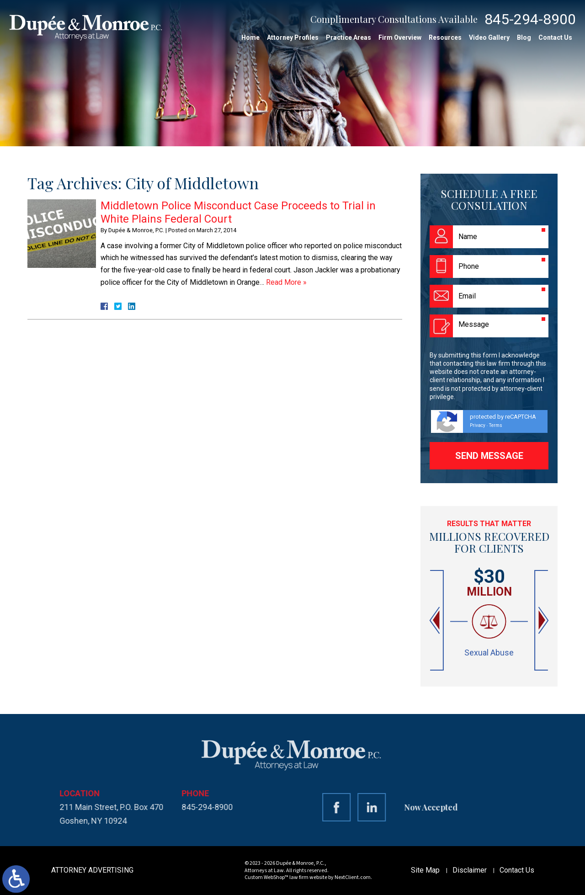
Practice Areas (348, 37)
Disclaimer (469, 870)
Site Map (425, 870)
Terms (495, 425)
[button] (435, 620)
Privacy (477, 425)
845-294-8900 (530, 19)
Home (250, 37)
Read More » (286, 282)
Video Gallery (489, 37)
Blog (524, 37)
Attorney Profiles (293, 37)
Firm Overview (399, 37)
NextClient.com (353, 877)
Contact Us (555, 37)
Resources (445, 37)
